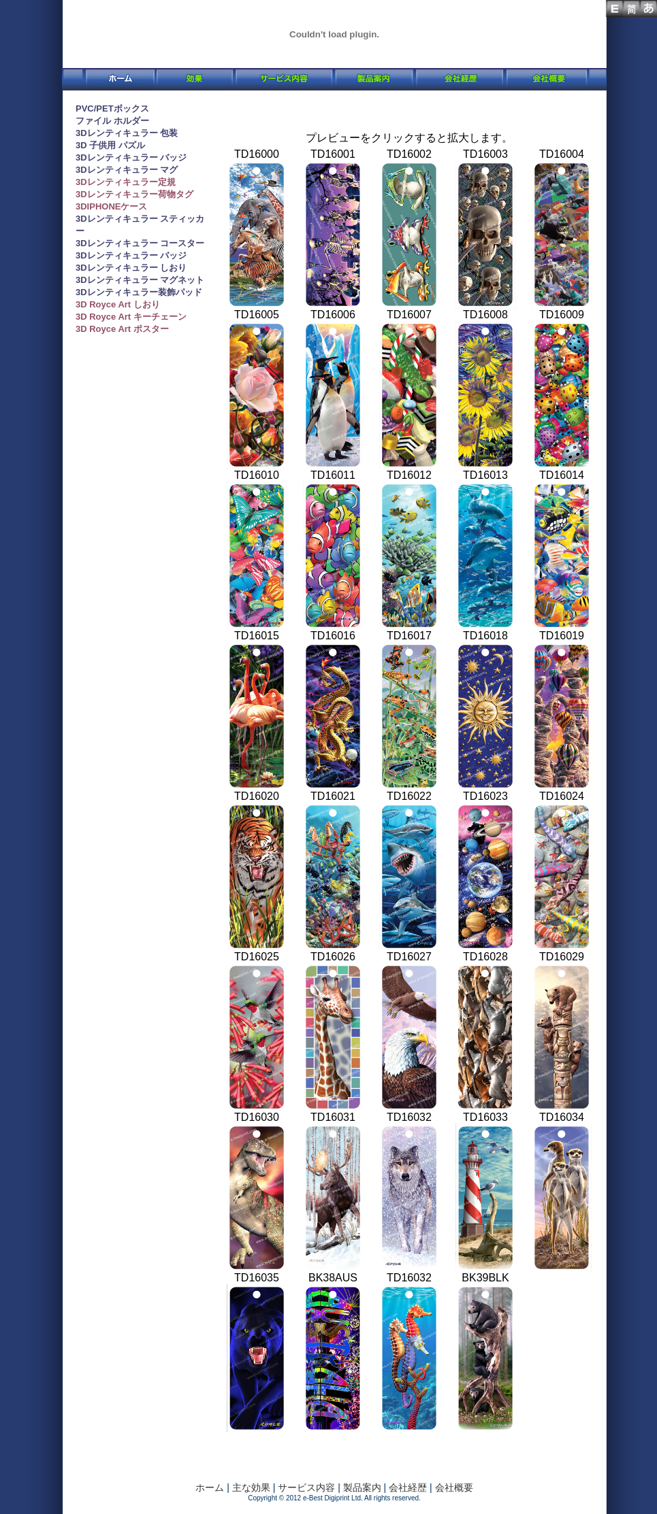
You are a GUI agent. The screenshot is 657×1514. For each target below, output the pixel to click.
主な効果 (251, 1487)
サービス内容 (306, 1487)
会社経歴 (408, 1487)
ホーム (209, 1487)
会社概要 (452, 1487)
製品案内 (360, 1487)
